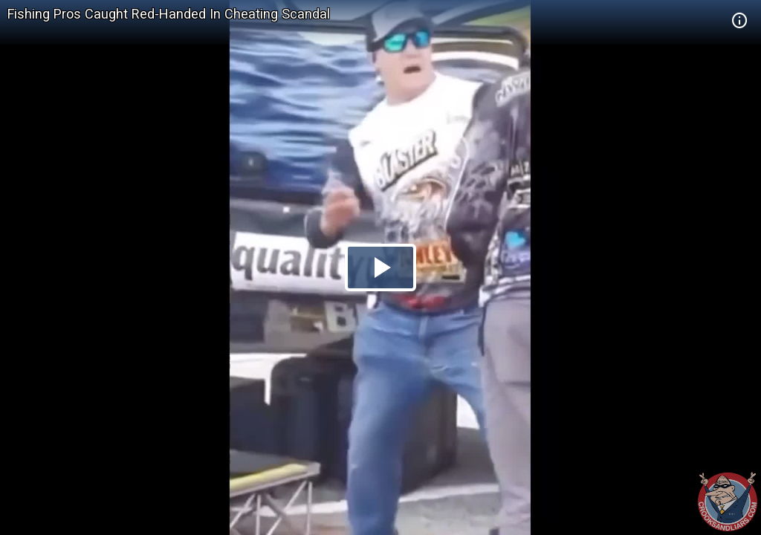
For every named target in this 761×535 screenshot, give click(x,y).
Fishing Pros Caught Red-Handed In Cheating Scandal (168, 14)
